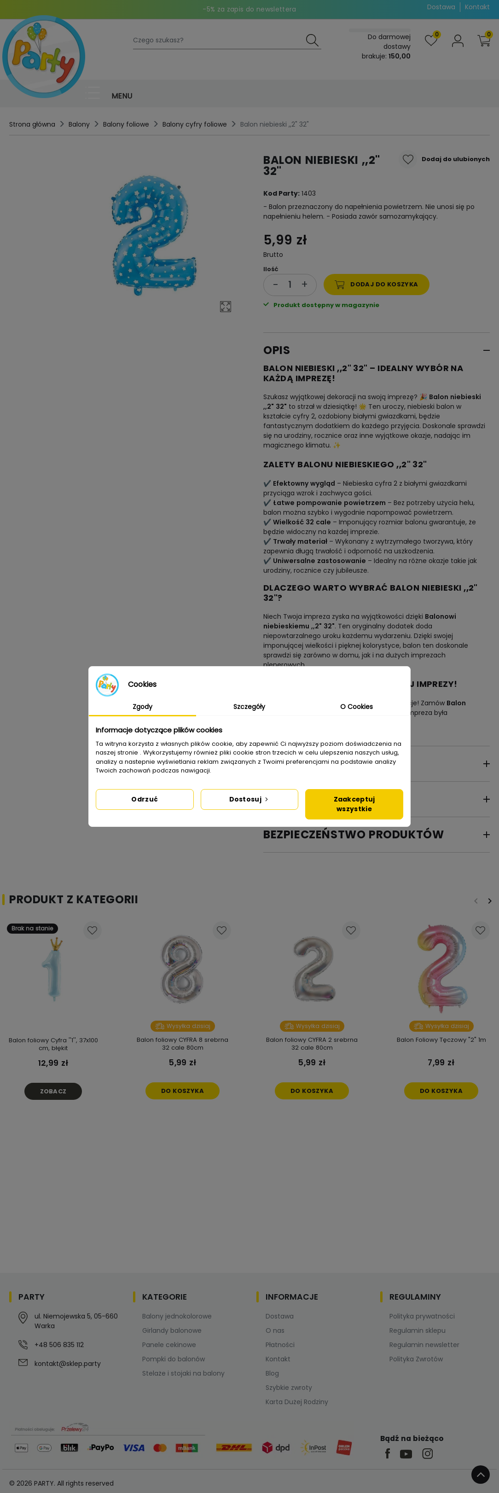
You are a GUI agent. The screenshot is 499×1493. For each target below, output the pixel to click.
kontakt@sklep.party (68, 1363)
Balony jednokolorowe (177, 1316)
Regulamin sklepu (417, 1330)
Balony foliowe (126, 124)
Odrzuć (144, 799)
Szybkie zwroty (289, 1387)
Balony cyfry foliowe (194, 124)
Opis (276, 350)
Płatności (280, 1344)
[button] (484, 41)
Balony (79, 124)
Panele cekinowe (169, 1344)
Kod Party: (281, 193)
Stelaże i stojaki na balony (183, 1373)
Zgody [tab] (142, 706)
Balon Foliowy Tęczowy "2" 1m (441, 1039)
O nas (275, 1330)
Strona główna (32, 124)
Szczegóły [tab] (249, 706)
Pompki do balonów (173, 1359)
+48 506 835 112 (59, 1344)
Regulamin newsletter (424, 1344)
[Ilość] (290, 285)
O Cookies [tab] (356, 706)
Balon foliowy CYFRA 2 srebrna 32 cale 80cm (312, 1043)
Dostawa (441, 7)
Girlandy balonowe (172, 1330)
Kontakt (477, 7)
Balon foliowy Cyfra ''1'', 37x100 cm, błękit (53, 1044)
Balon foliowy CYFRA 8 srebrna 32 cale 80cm (182, 1043)
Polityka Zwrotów (416, 1359)
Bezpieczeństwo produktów (353, 834)
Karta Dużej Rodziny (297, 1401)
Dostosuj (249, 799)
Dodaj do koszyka (376, 284)
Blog (272, 1373)
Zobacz (53, 1091)
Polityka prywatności (422, 1316)
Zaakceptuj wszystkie (354, 804)
